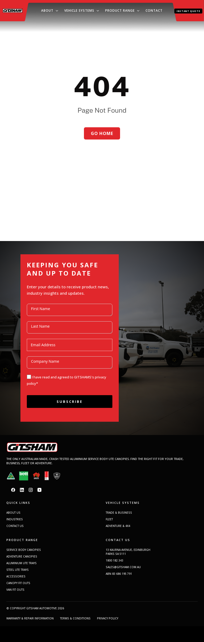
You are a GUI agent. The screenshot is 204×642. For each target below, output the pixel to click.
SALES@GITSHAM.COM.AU (123, 567)
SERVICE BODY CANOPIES (23, 550)
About (47, 10)
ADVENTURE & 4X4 (118, 526)
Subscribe (70, 401)
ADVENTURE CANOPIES (21, 556)
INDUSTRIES (14, 519)
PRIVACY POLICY (107, 618)
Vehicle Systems (79, 10)
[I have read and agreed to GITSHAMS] (29, 377)
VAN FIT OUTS (15, 590)
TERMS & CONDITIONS (75, 618)
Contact (154, 10)
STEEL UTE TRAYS (17, 570)
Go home (102, 133)
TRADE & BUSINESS (119, 512)
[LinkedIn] (22, 490)
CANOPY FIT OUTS (18, 583)
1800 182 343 (114, 560)
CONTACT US (15, 526)
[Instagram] (31, 490)
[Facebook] (13, 490)
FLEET (109, 519)
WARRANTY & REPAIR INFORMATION (30, 618)
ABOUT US (13, 512)
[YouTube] (39, 490)
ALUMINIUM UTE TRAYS (21, 563)
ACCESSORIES (16, 576)
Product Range (120, 10)
